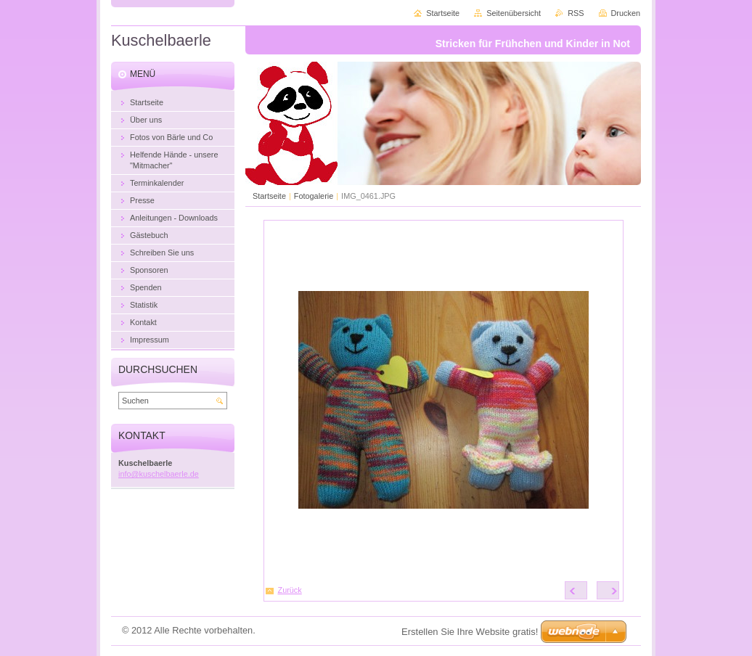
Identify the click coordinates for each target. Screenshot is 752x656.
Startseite (269, 196)
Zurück (290, 590)
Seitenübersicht (513, 13)
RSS (576, 13)
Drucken (626, 13)
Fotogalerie (313, 196)
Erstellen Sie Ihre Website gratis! (469, 631)
